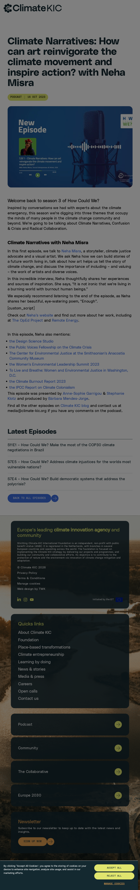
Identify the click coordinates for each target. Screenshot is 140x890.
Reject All (114, 876)
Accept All (114, 868)
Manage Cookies (114, 884)
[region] (69, 875)
